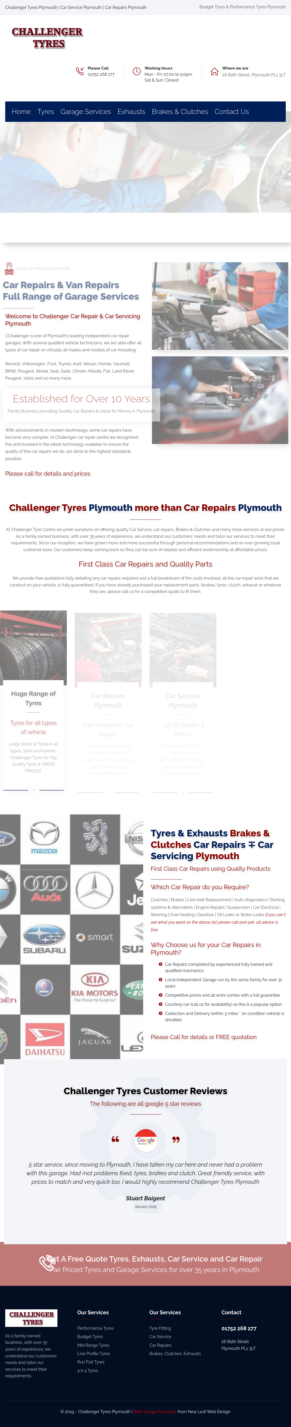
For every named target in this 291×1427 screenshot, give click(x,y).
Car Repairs (160, 1345)
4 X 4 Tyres (87, 1370)
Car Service (160, 1336)
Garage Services (86, 112)
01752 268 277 (101, 74)
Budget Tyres (90, 1336)
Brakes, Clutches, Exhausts (175, 1353)
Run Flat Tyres (90, 1362)
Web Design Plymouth (154, 1411)
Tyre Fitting (160, 1328)
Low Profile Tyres (93, 1353)
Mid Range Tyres (93, 1345)
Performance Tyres (95, 1328)
